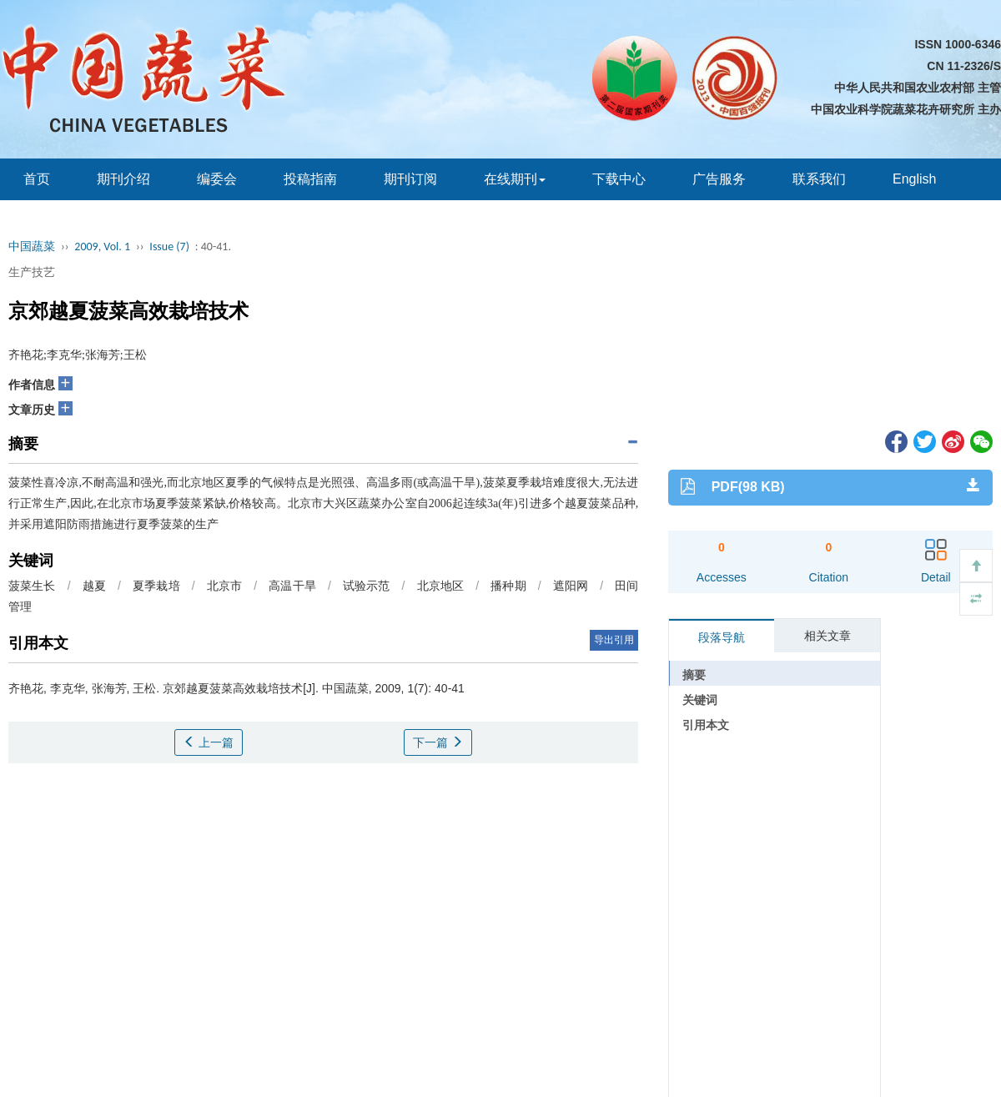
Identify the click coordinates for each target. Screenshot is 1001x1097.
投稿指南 (310, 179)
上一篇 (209, 742)
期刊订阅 (410, 179)
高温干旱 (292, 585)
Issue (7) (169, 246)
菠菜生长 (32, 585)
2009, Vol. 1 (102, 246)
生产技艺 (31, 272)
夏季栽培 (156, 585)
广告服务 (719, 179)
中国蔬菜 (31, 246)
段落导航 (721, 637)
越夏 (94, 585)
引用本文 (705, 725)
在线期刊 (515, 179)
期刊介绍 (123, 179)
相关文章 (827, 635)
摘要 (694, 675)
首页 (36, 179)
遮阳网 (571, 585)
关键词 (699, 700)
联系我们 (819, 179)
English (914, 179)
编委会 (217, 179)
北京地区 (441, 585)
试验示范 (366, 585)
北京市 (225, 585)
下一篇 (438, 742)
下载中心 (619, 179)
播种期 (508, 585)
